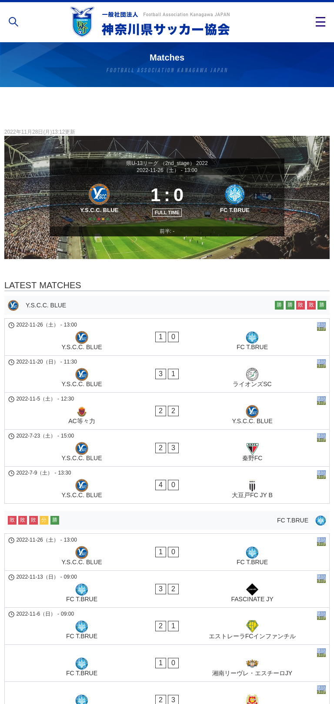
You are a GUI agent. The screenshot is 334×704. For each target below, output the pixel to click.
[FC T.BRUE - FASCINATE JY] (167, 517)
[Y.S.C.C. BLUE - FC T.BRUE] (167, 351)
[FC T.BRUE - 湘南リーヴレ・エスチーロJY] (167, 562)
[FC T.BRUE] (237, 210)
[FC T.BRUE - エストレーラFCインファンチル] (167, 539)
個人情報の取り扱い (167, 670)
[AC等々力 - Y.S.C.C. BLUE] (167, 395)
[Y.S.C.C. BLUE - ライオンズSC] (167, 373)
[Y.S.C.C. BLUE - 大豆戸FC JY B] (167, 440)
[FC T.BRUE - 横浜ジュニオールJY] (167, 584)
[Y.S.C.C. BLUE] (96, 210)
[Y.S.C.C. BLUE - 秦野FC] (167, 417)
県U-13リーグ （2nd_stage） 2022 (166, 163)
